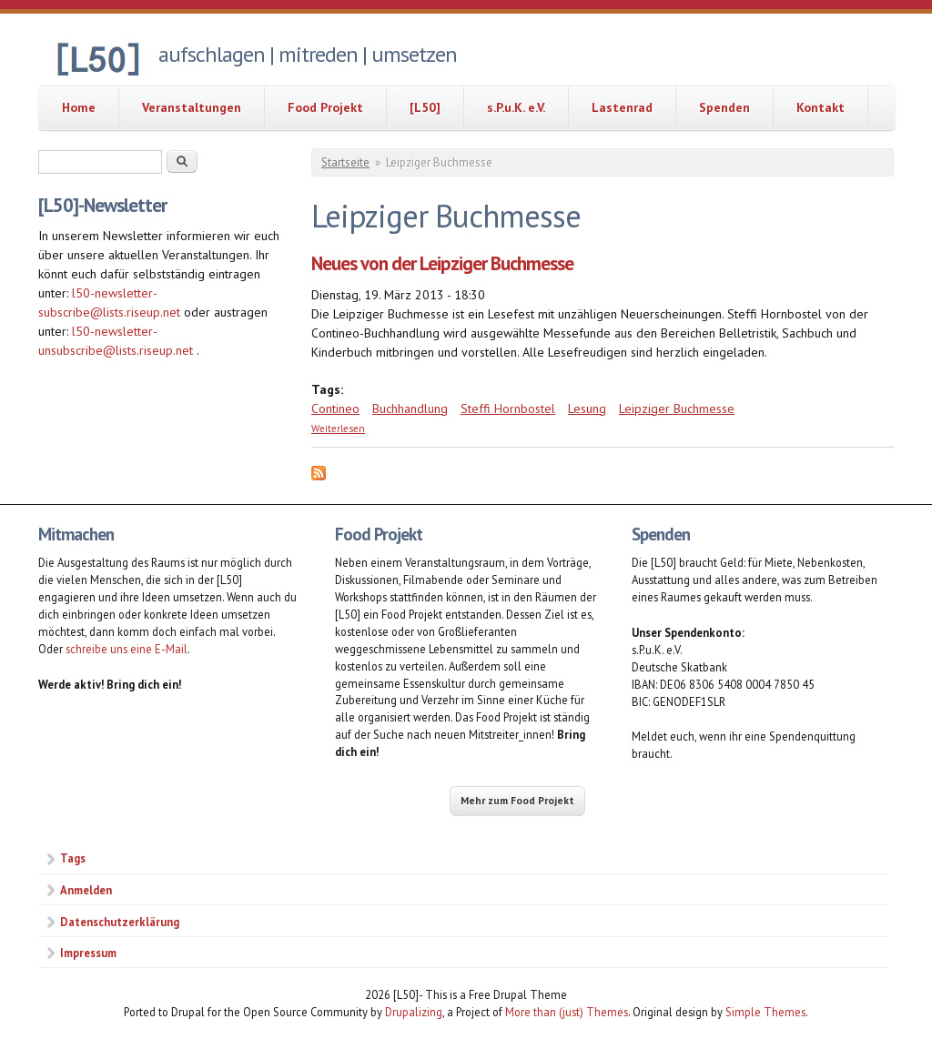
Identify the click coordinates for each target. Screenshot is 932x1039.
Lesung (587, 408)
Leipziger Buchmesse (676, 408)
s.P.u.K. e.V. (516, 107)
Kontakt (820, 107)
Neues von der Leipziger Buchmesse (442, 263)
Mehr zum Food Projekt (517, 800)
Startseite (345, 162)
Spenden (724, 107)
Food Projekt (325, 107)
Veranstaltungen (191, 107)
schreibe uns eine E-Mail (126, 648)
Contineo (335, 408)
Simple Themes (765, 1011)
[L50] (425, 107)
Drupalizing (413, 1011)
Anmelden (86, 890)
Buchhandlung (410, 408)
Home (79, 107)
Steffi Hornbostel (508, 408)
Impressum (88, 952)
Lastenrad (622, 107)
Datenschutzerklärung (119, 921)
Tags (73, 858)
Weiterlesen (338, 428)
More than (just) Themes (566, 1011)
